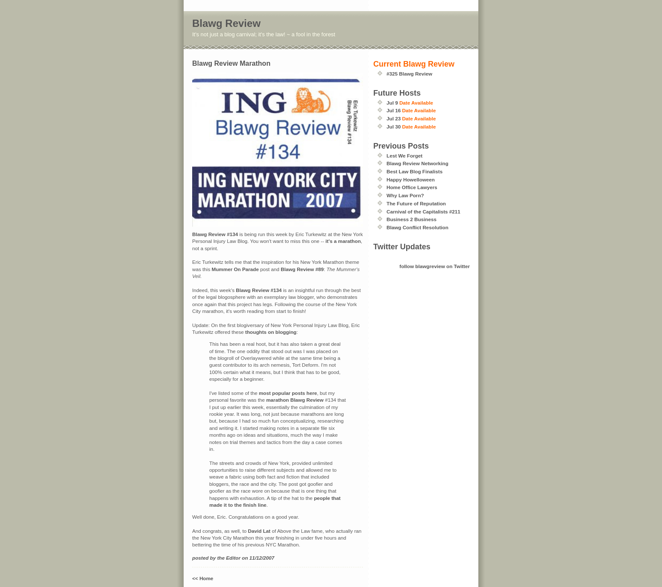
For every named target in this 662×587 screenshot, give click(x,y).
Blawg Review (226, 23)
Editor (233, 558)
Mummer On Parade (234, 269)
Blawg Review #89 (302, 269)
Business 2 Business (411, 219)
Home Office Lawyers (412, 187)
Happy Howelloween (411, 179)
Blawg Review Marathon (231, 63)
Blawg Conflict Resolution (417, 227)
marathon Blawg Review (294, 400)
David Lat (259, 531)
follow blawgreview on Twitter (434, 266)
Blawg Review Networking (417, 163)
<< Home (202, 578)
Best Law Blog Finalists (414, 171)
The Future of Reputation (416, 203)
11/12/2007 (262, 558)
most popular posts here (288, 393)
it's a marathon (343, 241)
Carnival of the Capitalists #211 (423, 211)
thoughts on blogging (270, 332)
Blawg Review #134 (215, 234)
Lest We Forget (404, 155)
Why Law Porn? (405, 195)
